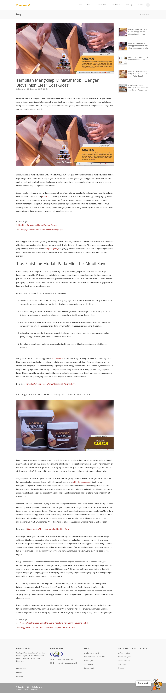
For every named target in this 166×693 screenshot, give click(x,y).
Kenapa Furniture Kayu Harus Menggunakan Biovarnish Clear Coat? (137, 31)
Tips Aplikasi (115, 5)
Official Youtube (124, 660)
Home (80, 5)
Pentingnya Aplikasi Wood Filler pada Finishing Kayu (40, 229)
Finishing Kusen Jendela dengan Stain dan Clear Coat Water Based (137, 73)
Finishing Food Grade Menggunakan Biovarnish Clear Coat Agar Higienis (138, 45)
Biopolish (19, 672)
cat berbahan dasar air (82, 482)
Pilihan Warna (102, 5)
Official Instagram (124, 657)
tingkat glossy (52, 248)
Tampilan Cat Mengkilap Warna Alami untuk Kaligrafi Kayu (50, 384)
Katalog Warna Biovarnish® (94, 657)
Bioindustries (21, 669)
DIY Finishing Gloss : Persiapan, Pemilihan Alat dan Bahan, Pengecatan (138, 87)
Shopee (121, 668)
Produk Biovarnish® (91, 653)
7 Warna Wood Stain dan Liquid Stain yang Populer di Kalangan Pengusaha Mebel (53, 623)
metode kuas (57, 358)
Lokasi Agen (129, 5)
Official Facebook (124, 653)
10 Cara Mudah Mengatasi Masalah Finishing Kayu (47, 529)
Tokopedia (122, 664)
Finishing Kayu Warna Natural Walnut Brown (37, 225)
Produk (90, 5)
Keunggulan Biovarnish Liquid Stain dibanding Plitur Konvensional (46, 627)
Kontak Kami (89, 668)
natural (45, 196)
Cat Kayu (19, 676)
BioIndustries (37, 687)
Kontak (140, 5)
